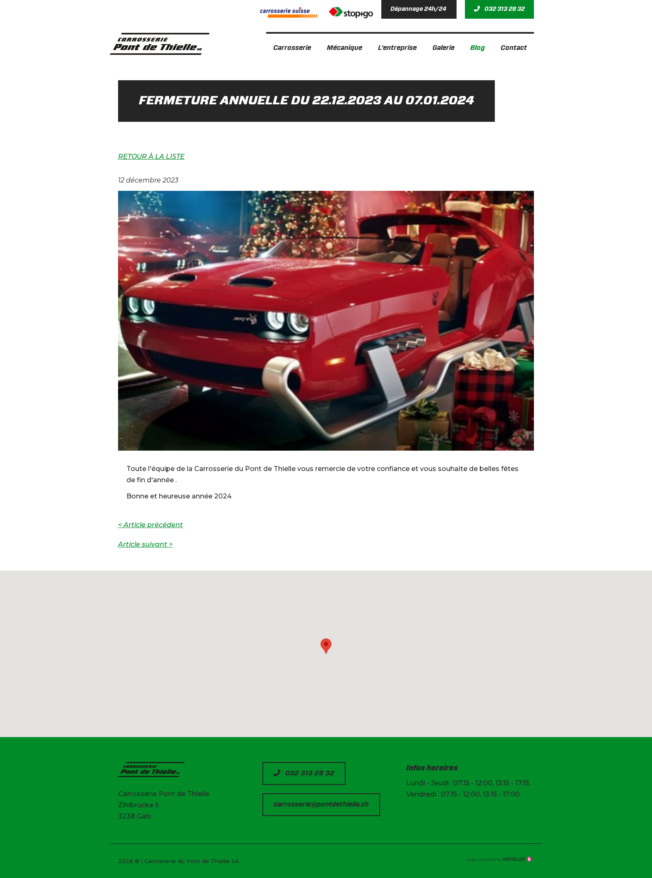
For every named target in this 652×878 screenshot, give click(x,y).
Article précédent (150, 525)
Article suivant (145, 544)
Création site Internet (505, 859)
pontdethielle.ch (160, 44)
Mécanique (344, 47)
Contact (514, 47)
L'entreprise (397, 47)
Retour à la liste (151, 156)
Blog (477, 47)
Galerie (443, 47)
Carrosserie (292, 47)
